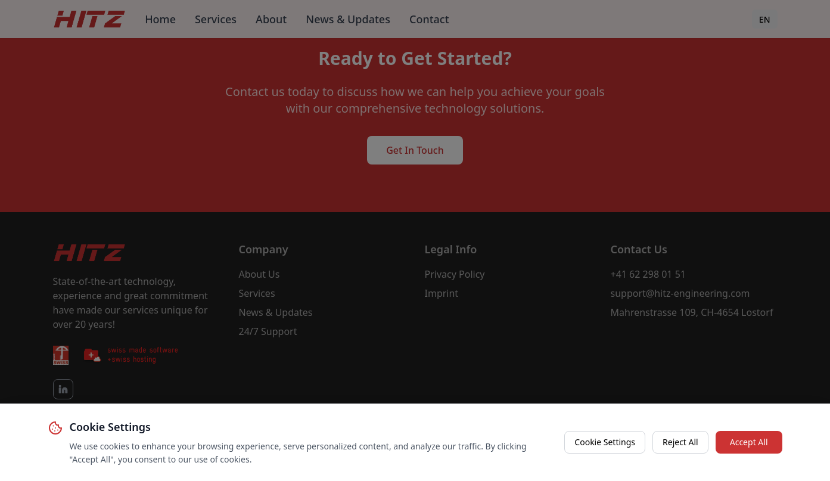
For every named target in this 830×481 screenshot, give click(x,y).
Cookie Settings (604, 442)
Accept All (749, 442)
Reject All (680, 442)
